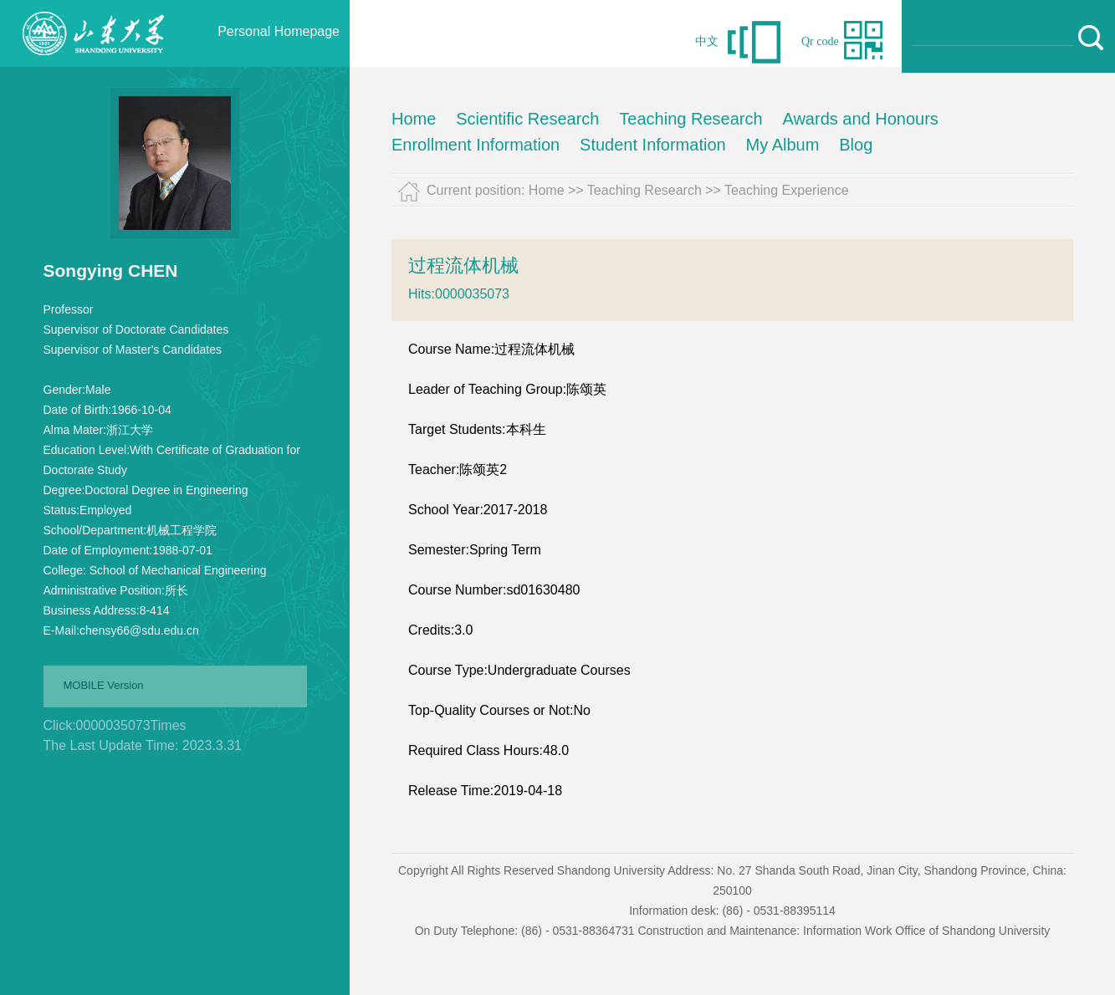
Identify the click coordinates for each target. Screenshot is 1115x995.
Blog (855, 144)
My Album (783, 144)
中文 (707, 41)
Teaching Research (690, 119)
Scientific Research (527, 119)
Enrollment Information (475, 144)
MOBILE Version (104, 685)
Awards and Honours (860, 119)
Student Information (653, 144)
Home (413, 119)
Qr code (820, 41)
